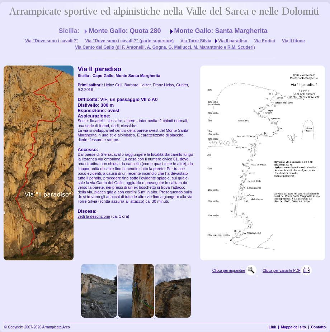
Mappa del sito (293, 327)
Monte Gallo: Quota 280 (125, 30)
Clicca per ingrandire (228, 271)
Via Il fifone (293, 40)
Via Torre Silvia (195, 40)
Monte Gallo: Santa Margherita (221, 30)
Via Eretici (264, 40)
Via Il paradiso (232, 40)
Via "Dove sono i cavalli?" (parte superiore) (129, 40)
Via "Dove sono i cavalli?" (51, 40)
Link (272, 327)
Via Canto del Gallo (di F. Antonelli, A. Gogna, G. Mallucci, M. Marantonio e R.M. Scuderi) (165, 47)
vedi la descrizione (94, 216)
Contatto (318, 327)
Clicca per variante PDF (282, 271)
